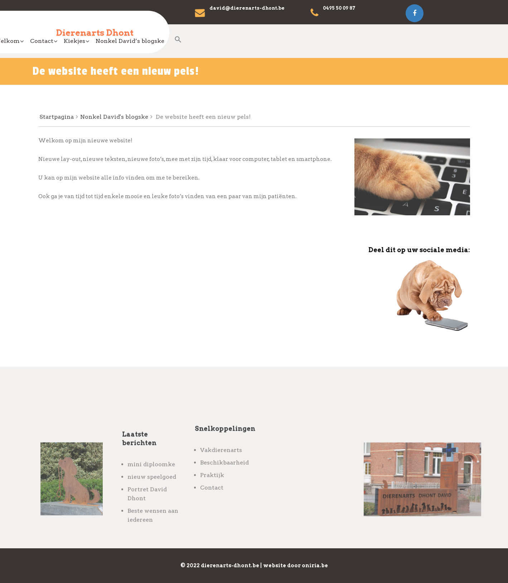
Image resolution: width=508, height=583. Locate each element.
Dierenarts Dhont (95, 33)
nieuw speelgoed (151, 502)
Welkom (199, 41)
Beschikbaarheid (224, 481)
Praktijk (212, 493)
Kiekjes (267, 41)
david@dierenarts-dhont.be (247, 8)
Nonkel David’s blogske (323, 41)
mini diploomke (151, 490)
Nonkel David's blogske (114, 116)
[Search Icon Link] (376, 45)
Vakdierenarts (221, 468)
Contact (234, 41)
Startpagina (56, 116)
